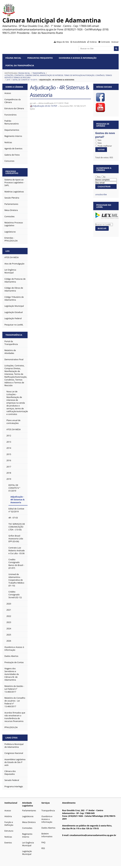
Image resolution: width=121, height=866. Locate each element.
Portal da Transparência (20, 65)
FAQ (43, 842)
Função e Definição (8, 823)
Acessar (115, 41)
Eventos (8, 842)
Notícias (8, 836)
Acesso (7, 810)
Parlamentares (29, 810)
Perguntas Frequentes (40, 57)
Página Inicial (13, 57)
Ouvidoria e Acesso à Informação (78, 57)
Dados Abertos (48, 827)
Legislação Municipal (27, 852)
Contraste (105, 41)
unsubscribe (101, 194)
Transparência (38, 73)
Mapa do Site (63, 41)
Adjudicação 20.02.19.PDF (44, 105)
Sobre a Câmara (14, 86)
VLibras (93, 41)
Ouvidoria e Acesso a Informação (46, 819)
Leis (8, 251)
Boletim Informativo (46, 835)
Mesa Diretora (29, 822)
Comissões (27, 828)
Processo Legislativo (12, 172)
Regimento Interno (27, 835)
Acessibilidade (79, 41)
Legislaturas (27, 816)
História (8, 816)
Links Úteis (11, 737)
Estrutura (8, 830)
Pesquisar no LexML (103, 206)
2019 (8, 80)
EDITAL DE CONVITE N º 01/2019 (25, 80)
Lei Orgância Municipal (28, 844)
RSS (43, 848)
